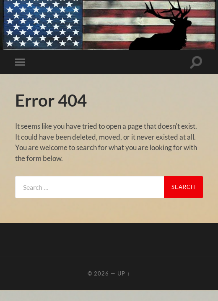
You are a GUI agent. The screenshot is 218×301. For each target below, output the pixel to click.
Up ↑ (123, 273)
